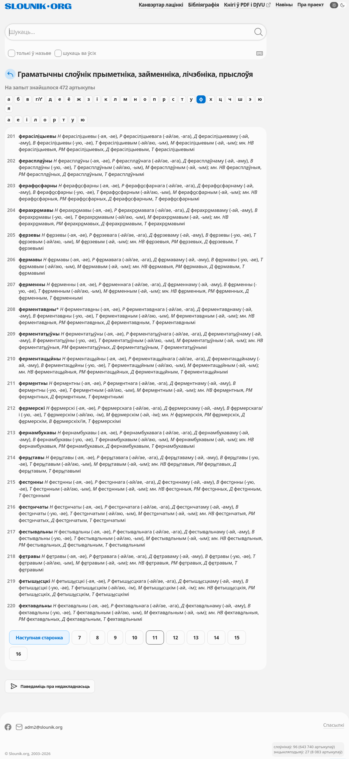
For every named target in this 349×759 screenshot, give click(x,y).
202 (11, 160)
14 (216, 637)
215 (11, 482)
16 (18, 653)
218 (11, 556)
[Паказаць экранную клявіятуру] (259, 53)
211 (11, 383)
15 (236, 637)
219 (11, 581)
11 (154, 637)
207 (11, 284)
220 (11, 605)
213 (11, 432)
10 (134, 637)
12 (175, 637)
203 (11, 185)
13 (195, 637)
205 (11, 235)
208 (11, 309)
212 (11, 408)
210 (11, 358)
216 (11, 506)
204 (11, 210)
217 (11, 531)
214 (11, 457)
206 (11, 259)
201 (11, 136)
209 (11, 333)
